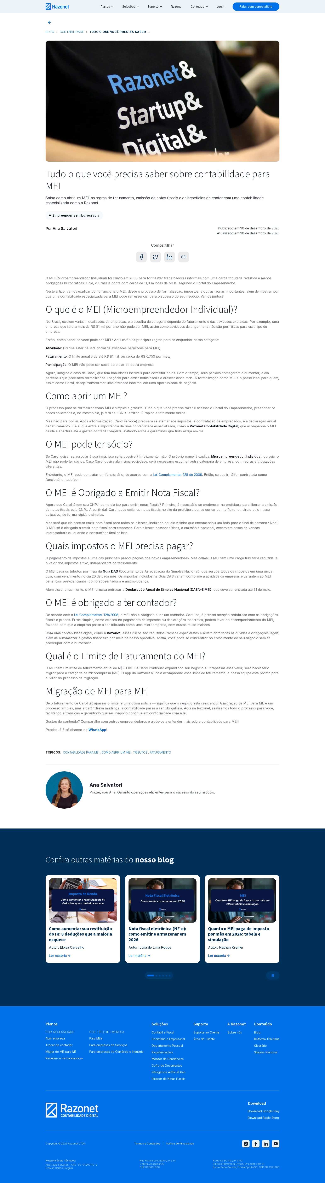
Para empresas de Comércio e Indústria (116, 1051)
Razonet (176, 6)
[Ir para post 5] (166, 975)
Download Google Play (263, 1111)
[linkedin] (265, 1143)
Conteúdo (200, 6)
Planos (107, 6)
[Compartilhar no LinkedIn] (169, 257)
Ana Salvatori (65, 228)
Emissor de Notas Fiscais (168, 1078)
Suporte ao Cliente (206, 1032)
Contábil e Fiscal (163, 1032)
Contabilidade (72, 32)
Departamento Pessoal (167, 1045)
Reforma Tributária (266, 1039)
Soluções (130, 6)
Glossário (260, 1045)
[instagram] (246, 1143)
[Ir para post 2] (156, 975)
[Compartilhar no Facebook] (141, 257)
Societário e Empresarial (168, 1039)
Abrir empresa (55, 1038)
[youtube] (275, 1143)
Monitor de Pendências (168, 1059)
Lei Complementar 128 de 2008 (177, 475)
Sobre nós (235, 1032)
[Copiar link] (183, 257)
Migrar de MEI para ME (61, 1051)
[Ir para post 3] (160, 975)
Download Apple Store (263, 1117)
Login (220, 6)
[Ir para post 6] (170, 975)
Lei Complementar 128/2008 (96, 615)
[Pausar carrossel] (272, 975)
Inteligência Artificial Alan (168, 1072)
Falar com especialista (256, 6)
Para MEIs (96, 1038)
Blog (50, 32)
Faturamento (160, 752)
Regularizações (162, 1052)
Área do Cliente (204, 1039)
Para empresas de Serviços (108, 1045)
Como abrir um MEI (116, 752)
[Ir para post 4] (163, 975)
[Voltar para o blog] (50, 22)
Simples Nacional (265, 1052)
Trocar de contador (59, 1045)
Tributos (140, 752)
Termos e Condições (147, 1143)
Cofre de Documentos (167, 1065)
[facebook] (256, 1143)
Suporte (155, 6)
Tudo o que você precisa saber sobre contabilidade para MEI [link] (120, 32)
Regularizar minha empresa (64, 1058)
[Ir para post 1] (150, 975)
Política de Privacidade (180, 1143)
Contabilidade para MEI (81, 752)
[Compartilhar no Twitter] (155, 257)
